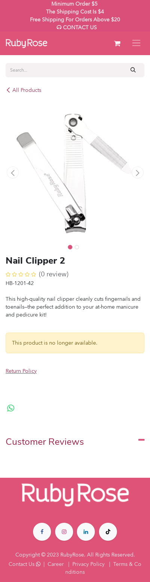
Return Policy (21, 371)
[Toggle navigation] (136, 43)
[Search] (133, 70)
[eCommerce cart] (117, 43)
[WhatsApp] (10, 408)
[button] (13, 172)
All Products (23, 90)
